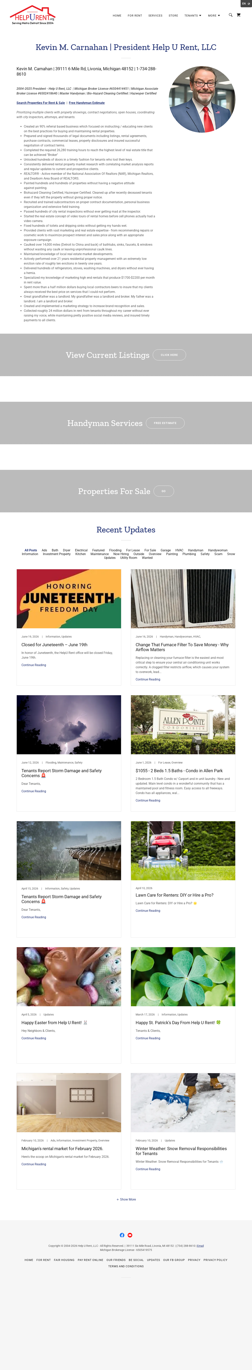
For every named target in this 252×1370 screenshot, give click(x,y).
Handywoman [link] (218, 550)
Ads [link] (44, 550)
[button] (193, 15)
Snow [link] (231, 554)
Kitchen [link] (80, 554)
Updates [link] (110, 558)
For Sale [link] (150, 550)
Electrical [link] (81, 550)
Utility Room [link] (128, 558)
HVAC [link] (179, 550)
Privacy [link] (194, 1260)
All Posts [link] (31, 550)
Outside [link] (138, 554)
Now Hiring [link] (121, 554)
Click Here (169, 354)
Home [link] (117, 15)
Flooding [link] (115, 550)
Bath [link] (55, 550)
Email (200, 1245)
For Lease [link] (133, 550)
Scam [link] (218, 554)
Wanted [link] (147, 558)
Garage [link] (166, 550)
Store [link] (173, 15)
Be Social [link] (136, 1260)
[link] (32, 15)
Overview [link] (155, 554)
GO (164, 491)
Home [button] (29, 1260)
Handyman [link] (195, 550)
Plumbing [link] (189, 554)
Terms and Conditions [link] (126, 1266)
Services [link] (155, 15)
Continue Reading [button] (33, 665)
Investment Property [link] (57, 554)
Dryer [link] (66, 550)
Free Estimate (165, 423)
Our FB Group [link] (174, 1260)
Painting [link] (172, 554)
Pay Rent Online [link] (90, 1260)
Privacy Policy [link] (215, 1260)
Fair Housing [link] (64, 1260)
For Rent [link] (135, 15)
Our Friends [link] (116, 1260)
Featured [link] (98, 550)
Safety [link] (205, 554)
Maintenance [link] (100, 554)
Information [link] (30, 554)
